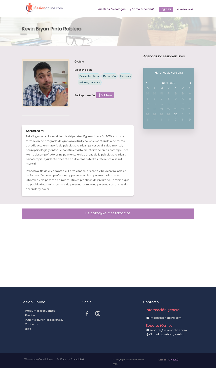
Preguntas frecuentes (40, 310)
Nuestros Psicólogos (111, 9)
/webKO (173, 359)
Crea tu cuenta (185, 9)
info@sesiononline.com (166, 317)
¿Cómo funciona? (142, 9)
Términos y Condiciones (39, 359)
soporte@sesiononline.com (168, 330)
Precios (30, 315)
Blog (28, 328)
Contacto (31, 324)
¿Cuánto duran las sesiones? (44, 319)
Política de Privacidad (70, 359)
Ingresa (166, 9)
